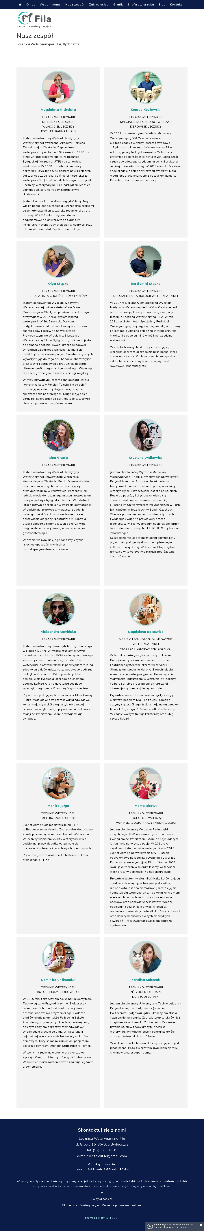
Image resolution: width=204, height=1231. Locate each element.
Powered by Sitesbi (102, 1217)
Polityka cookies (102, 1199)
